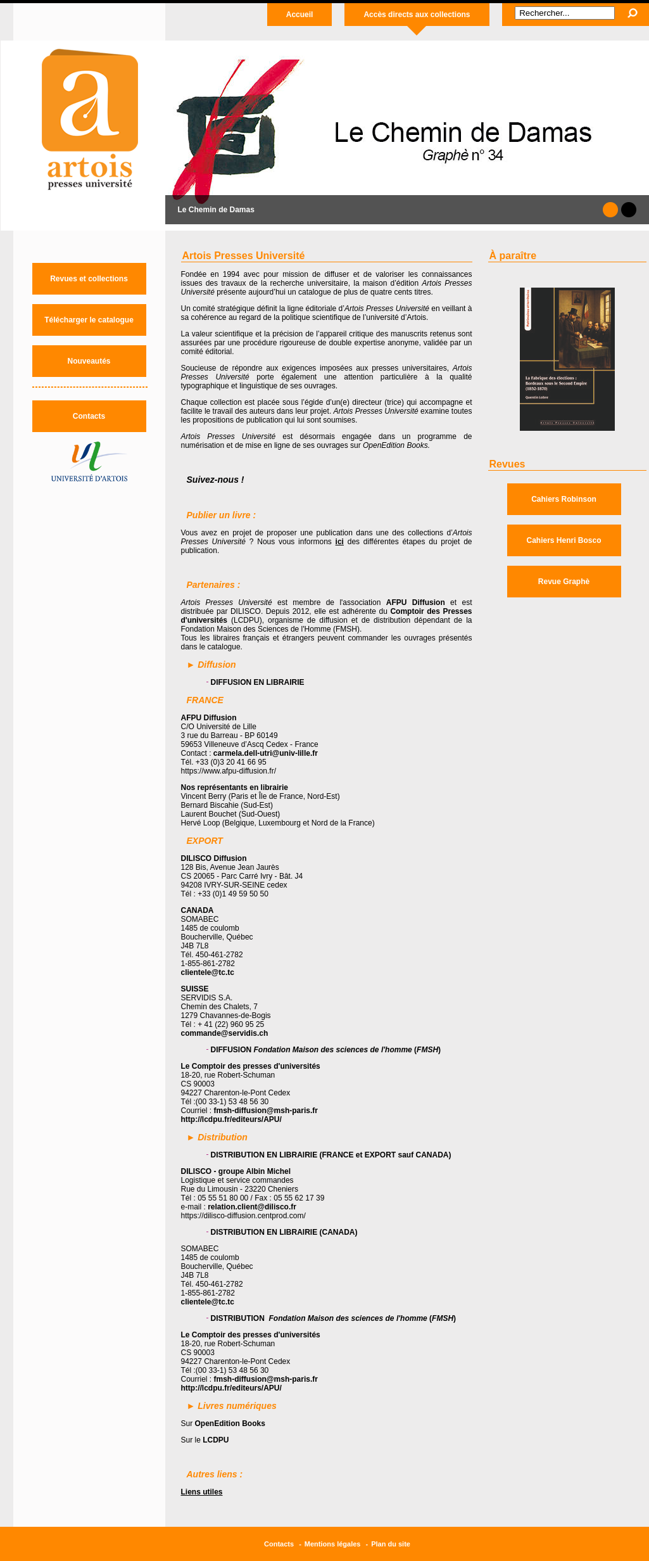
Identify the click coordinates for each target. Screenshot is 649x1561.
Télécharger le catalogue (89, 319)
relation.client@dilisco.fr (252, 1206)
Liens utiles (202, 1492)
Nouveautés (88, 361)
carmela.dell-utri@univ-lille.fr (265, 753)
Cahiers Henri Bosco (563, 540)
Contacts (89, 416)
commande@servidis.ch (224, 1033)
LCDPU (216, 1440)
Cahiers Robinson (563, 499)
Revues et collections (89, 278)
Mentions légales (333, 1544)
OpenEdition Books (230, 1423)
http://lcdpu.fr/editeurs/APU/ (231, 1119)
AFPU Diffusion (415, 602)
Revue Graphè (563, 581)
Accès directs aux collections (416, 14)
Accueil (299, 14)
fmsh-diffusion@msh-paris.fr (266, 1110)
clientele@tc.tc (207, 972)
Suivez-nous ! (215, 480)
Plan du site (390, 1544)
